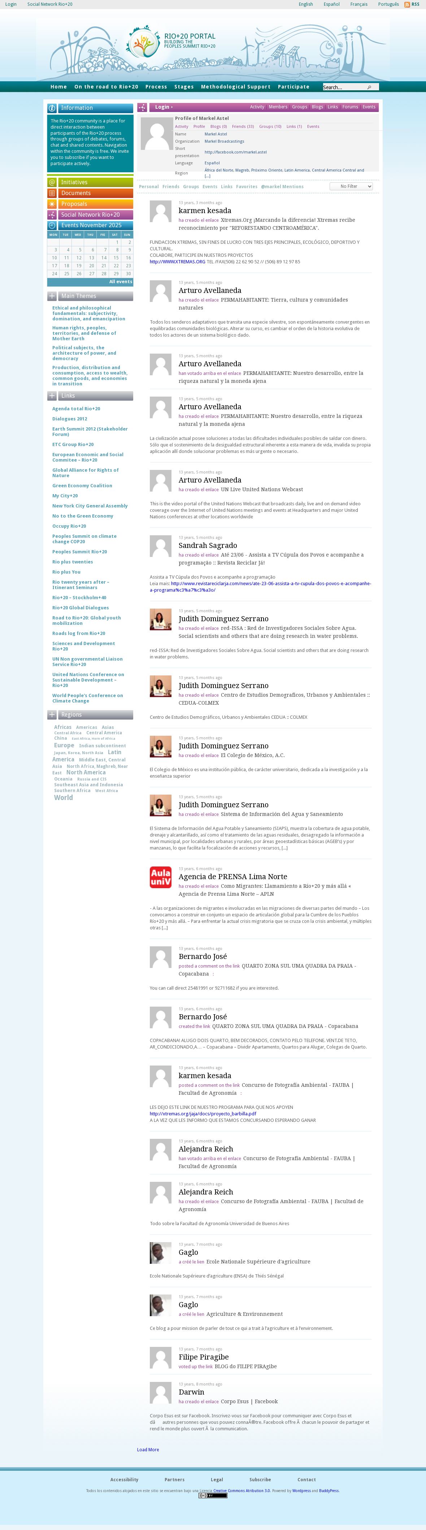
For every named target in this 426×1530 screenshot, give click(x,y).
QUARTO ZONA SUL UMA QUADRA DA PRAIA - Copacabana (285, 1026)
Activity (257, 106)
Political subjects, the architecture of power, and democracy (84, 353)
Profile (199, 126)
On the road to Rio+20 (106, 87)
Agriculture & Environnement (245, 1314)
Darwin (191, 1392)
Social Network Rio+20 (90, 214)
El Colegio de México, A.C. (253, 755)
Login (11, 4)
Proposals (74, 203)
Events (369, 106)
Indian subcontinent (102, 745)
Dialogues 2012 (69, 419)
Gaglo (188, 1252)
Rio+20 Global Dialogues (80, 607)
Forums (350, 106)
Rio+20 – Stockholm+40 (79, 597)
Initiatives (74, 182)
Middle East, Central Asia (89, 763)
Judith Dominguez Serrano (224, 618)
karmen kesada (205, 210)
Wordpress (301, 1491)
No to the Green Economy (82, 516)
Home (59, 87)
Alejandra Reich (206, 1149)
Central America (104, 732)
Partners (174, 1479)
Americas (86, 727)
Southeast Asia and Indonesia (88, 784)
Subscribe (260, 1479)
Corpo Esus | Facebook (249, 1401)
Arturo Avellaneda (210, 290)
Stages (184, 87)
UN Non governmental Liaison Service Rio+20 (87, 661)
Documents (76, 193)
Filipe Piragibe (204, 1357)
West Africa (106, 790)
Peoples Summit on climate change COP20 (84, 538)
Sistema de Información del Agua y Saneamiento (282, 814)
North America (86, 772)
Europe (64, 745)
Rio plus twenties (72, 562)
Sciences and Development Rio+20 (83, 646)
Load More (148, 1449)
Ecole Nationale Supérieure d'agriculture (258, 1262)
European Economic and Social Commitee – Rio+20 (87, 457)
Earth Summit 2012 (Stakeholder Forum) (90, 431)
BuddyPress (329, 1491)
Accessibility (124, 1479)
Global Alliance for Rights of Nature (85, 472)
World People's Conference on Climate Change (87, 698)
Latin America (297, 170)
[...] (207, 176)
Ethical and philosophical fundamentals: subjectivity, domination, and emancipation (88, 313)
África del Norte (219, 170)
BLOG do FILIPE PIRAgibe (246, 1366)
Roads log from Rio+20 (78, 633)
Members (278, 106)
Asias (108, 727)
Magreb (242, 170)
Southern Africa (72, 790)
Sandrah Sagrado (208, 545)
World (63, 797)
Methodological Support (236, 87)
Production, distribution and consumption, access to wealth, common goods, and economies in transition (90, 375)
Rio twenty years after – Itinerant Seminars (80, 584)
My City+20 (65, 495)
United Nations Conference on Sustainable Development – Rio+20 (88, 680)
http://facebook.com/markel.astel (236, 152)
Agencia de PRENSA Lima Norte (233, 876)
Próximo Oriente (266, 170)
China (60, 738)
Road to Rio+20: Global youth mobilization (86, 620)
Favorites (246, 186)
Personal (149, 186)
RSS (416, 4)
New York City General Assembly (90, 506)
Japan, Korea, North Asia (78, 753)
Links (333, 106)
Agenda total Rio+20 (76, 408)
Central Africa (68, 733)
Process (156, 87)
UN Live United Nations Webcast (262, 489)
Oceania (63, 779)
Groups (299, 106)
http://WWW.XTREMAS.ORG (177, 261)
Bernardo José (203, 956)
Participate (294, 87)
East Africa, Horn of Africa (93, 738)
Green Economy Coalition (82, 485)
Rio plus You (66, 572)
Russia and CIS (92, 779)
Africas (62, 727)
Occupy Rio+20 (69, 526)
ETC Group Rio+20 (73, 444)
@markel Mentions (282, 186)
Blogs (317, 106)
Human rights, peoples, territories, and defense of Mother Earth (84, 333)
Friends (243, 126)
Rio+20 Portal (190, 36)
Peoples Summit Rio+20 (79, 551)
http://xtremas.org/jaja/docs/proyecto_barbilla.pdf (203, 1113)
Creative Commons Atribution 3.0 (241, 1491)
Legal (217, 1479)
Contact (306, 1479)
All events (120, 281)
